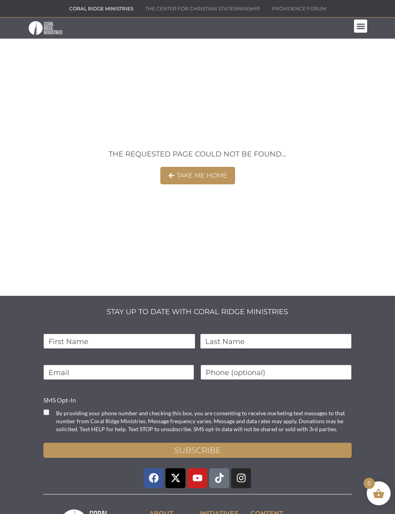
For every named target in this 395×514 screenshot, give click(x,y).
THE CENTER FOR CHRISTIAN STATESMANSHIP (202, 9)
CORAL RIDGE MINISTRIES (101, 9)
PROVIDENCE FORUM (299, 9)
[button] (360, 26)
